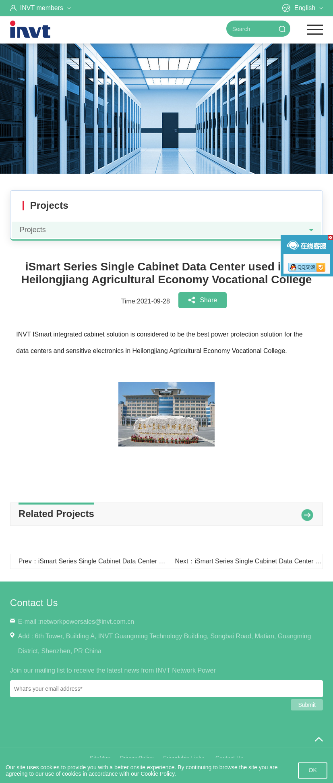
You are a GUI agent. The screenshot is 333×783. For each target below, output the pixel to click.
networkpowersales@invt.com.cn (87, 621)
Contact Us (34, 602)
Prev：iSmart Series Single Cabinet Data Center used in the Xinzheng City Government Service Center (166, 561)
